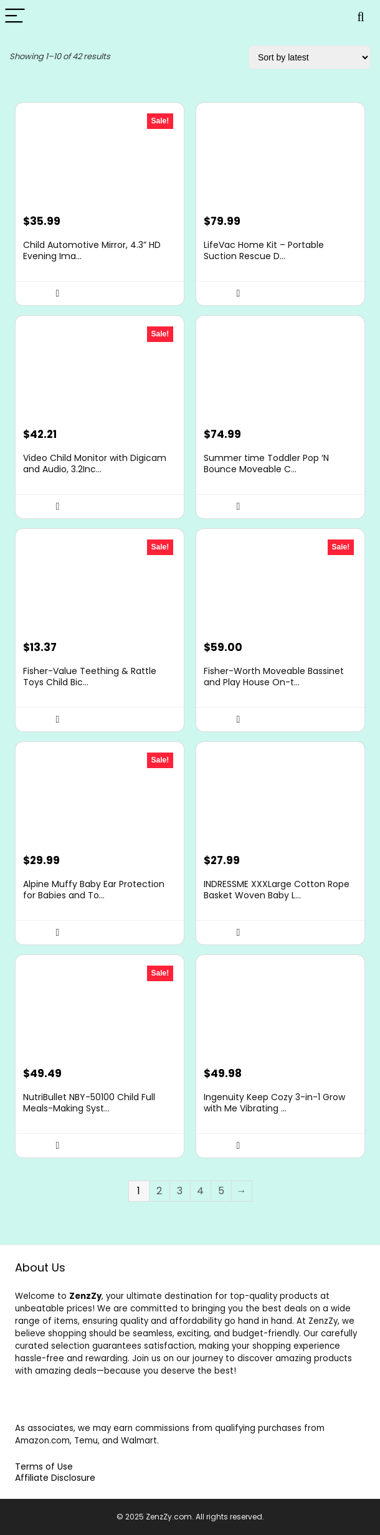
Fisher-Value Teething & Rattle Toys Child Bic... (89, 676)
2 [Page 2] (159, 1191)
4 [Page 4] (200, 1191)
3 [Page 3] (180, 1191)
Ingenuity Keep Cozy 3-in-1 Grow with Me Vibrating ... (274, 1102)
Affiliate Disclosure (55, 1477)
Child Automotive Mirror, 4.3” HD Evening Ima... (92, 250)
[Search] (361, 16)
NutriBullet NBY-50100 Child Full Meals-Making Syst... (89, 1102)
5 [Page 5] (221, 1191)
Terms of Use (44, 1466)
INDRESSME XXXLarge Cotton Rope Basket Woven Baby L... (276, 889)
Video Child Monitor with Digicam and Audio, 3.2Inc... (94, 463)
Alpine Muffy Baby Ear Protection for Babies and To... (93, 889)
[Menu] (15, 16)
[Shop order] (310, 57)
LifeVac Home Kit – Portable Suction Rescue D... (264, 250)
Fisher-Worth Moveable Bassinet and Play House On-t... (274, 676)
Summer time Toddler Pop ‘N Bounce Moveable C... (266, 463)
